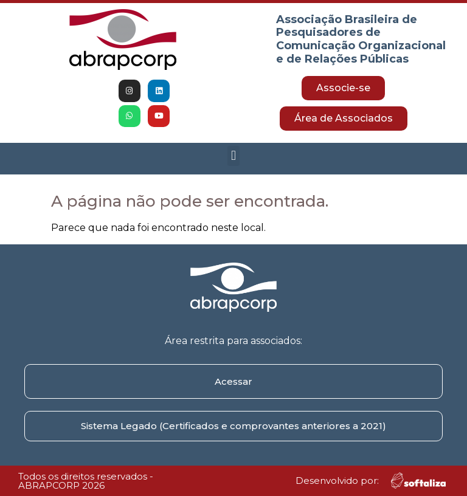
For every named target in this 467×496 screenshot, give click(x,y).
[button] (233, 156)
